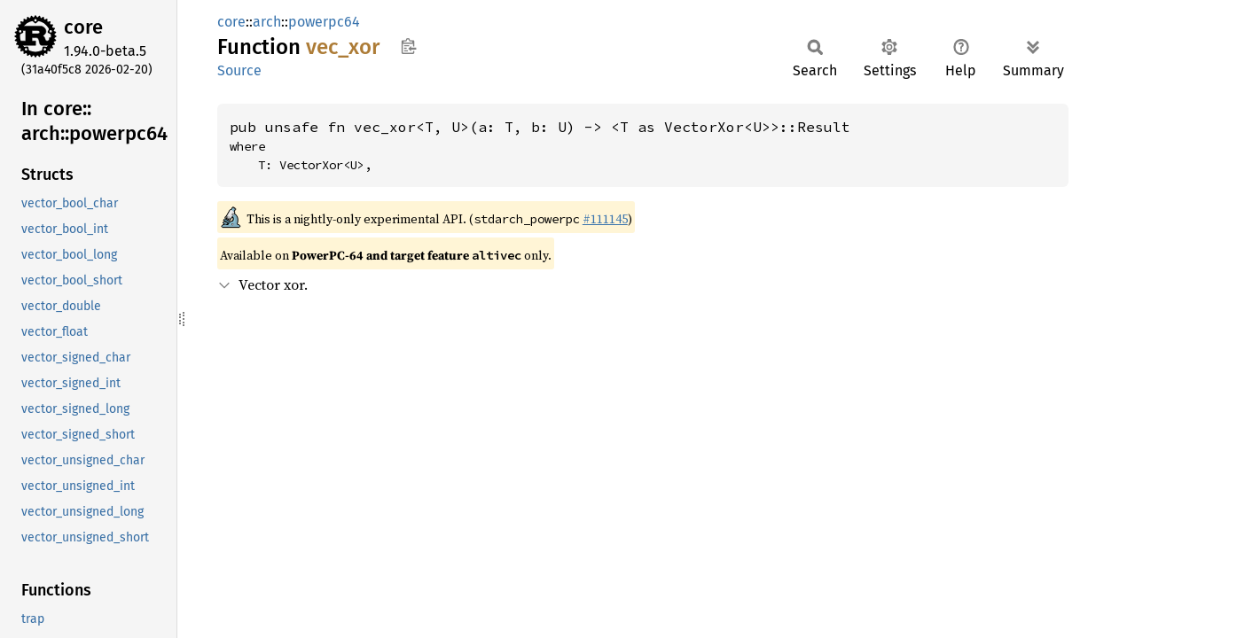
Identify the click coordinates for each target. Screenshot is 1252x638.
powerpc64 (324, 21)
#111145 (605, 219)
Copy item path (408, 46)
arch (267, 21)
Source (239, 70)
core (83, 27)
